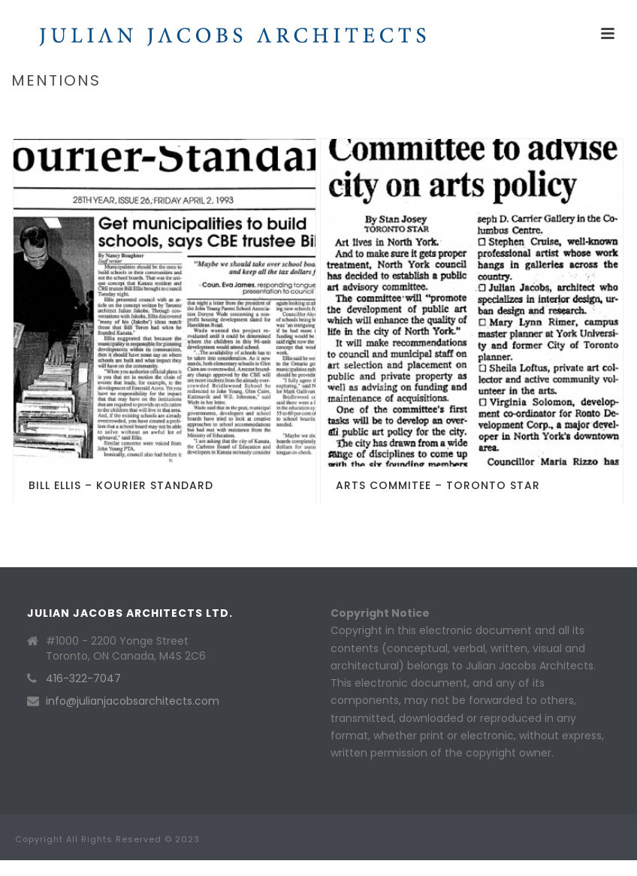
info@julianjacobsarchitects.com (132, 701)
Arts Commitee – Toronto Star (438, 485)
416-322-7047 (83, 678)
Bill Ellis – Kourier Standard (121, 485)
